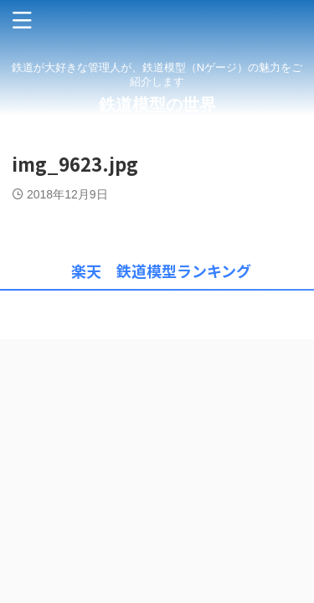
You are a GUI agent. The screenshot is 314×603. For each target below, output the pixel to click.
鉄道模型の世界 (157, 104)
